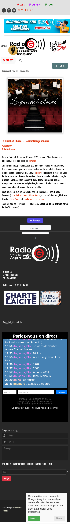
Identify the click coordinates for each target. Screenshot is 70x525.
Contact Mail (17, 323)
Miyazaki (32, 160)
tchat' (49, 4)
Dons (21, 4)
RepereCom (17, 508)
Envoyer (6, 479)
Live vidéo (35, 4)
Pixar (38, 172)
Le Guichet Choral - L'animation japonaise (25, 141)
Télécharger (9, 149)
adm (5, 511)
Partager (7, 146)
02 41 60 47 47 (25, 10)
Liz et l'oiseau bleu (19, 195)
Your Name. (15, 199)
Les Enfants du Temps (34, 199)
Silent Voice (34, 195)
